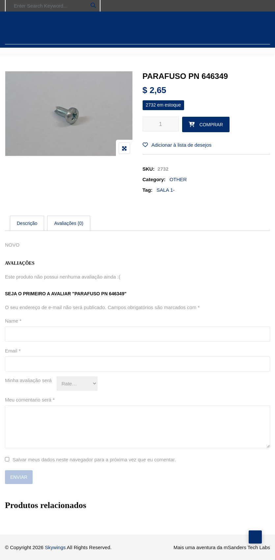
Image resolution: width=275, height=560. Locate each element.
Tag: (148, 190)
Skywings (55, 547)
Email (13, 350)
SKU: (149, 169)
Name (13, 321)
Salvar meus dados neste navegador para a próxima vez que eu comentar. (94, 459)
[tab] (27, 223)
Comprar (211, 124)
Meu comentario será (30, 399)
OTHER (178, 179)
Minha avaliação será (28, 380)
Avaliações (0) (68, 223)
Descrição (27, 223)
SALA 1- (165, 190)
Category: (154, 179)
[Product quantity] (161, 124)
